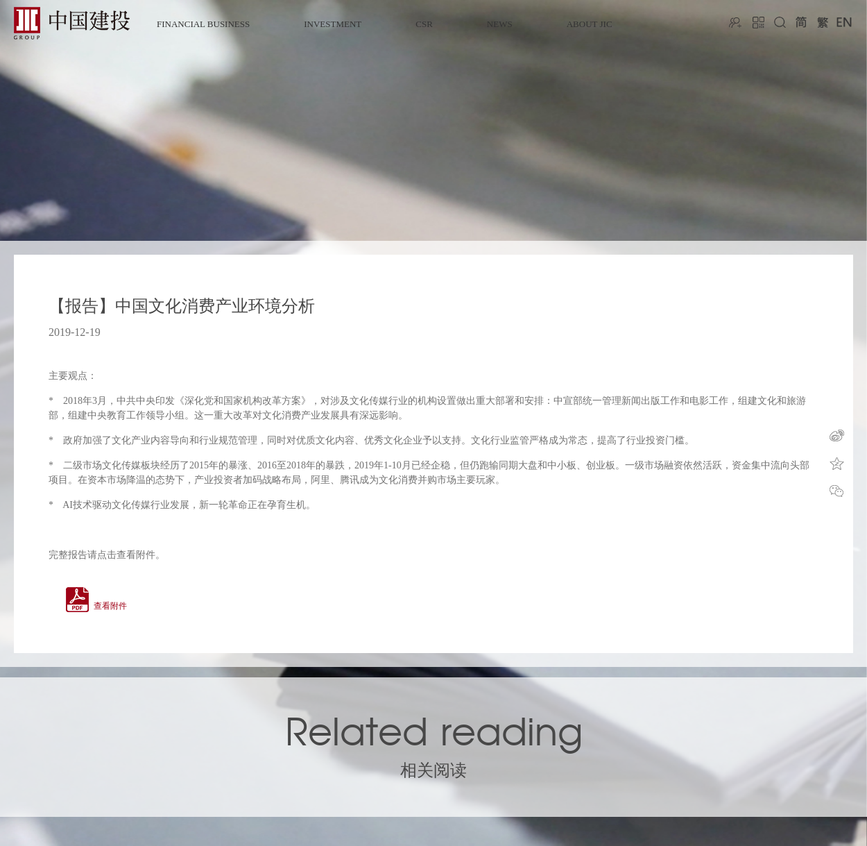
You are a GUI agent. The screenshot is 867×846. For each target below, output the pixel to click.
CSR (424, 24)
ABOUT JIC (589, 24)
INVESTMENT (332, 24)
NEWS (500, 24)
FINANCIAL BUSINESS (203, 24)
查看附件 (110, 606)
